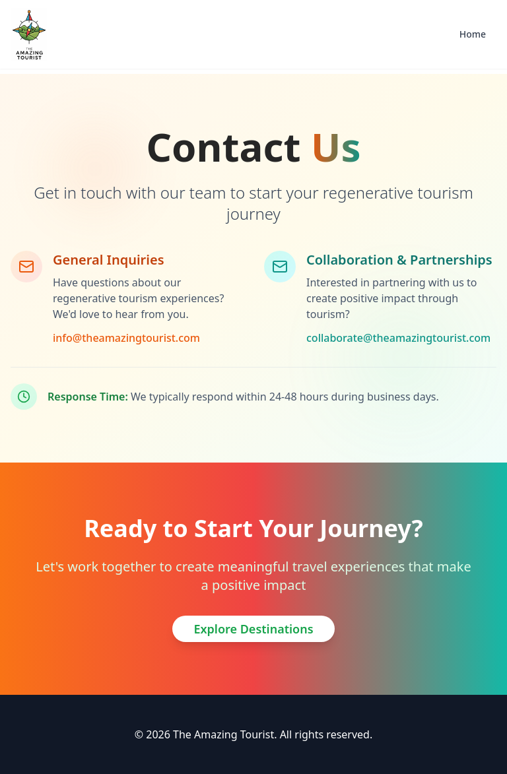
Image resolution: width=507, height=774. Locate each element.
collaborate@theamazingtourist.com (398, 338)
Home (472, 34)
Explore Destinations (253, 629)
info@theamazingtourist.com (126, 338)
